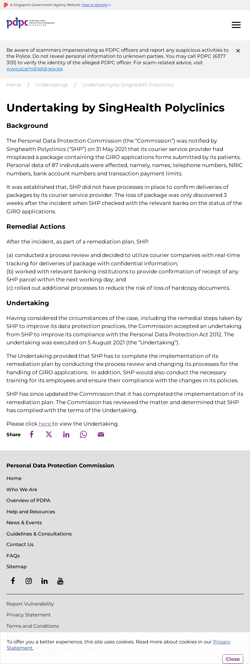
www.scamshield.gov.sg (34, 69)
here (45, 424)
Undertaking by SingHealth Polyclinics (128, 85)
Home (13, 85)
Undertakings (51, 85)
